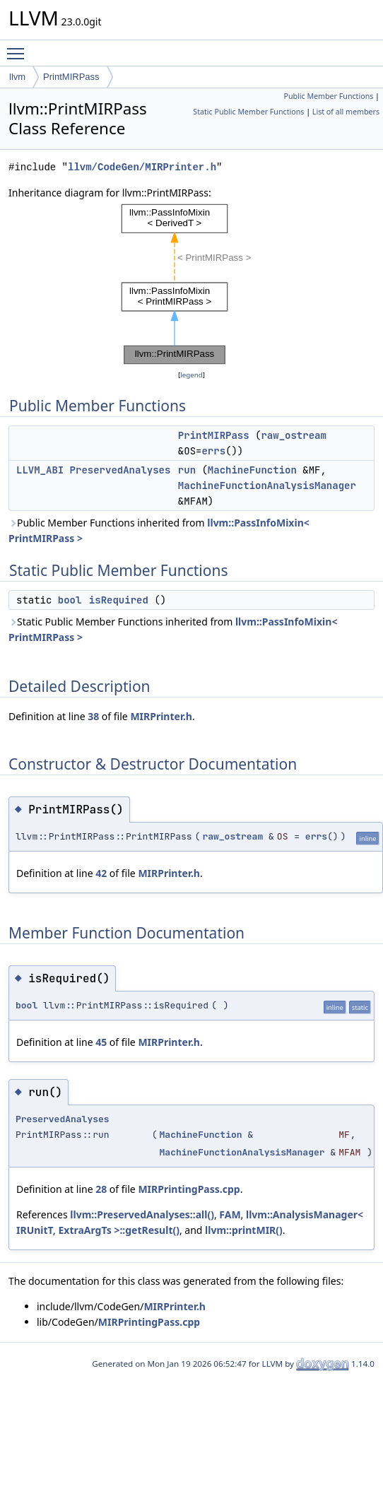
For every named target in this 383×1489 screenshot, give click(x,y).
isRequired (118, 600)
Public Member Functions (328, 96)
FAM (229, 1214)
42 (101, 873)
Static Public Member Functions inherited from (172, 629)
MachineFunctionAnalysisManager (267, 485)
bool (70, 600)
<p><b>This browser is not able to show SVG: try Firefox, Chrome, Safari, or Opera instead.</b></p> (191, 284)
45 (101, 1042)
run (187, 470)
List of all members (345, 112)
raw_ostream (293, 435)
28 (101, 1189)
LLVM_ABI (40, 470)
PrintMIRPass (71, 76)
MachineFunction (252, 470)
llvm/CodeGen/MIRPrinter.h (142, 167)
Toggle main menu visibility (19, 47)
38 (93, 716)
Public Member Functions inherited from (159, 530)
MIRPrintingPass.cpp (189, 1189)
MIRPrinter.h (161, 716)
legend (191, 374)
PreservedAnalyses (120, 470)
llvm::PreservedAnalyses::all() (142, 1214)
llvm (17, 76)
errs (213, 451)
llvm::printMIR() (244, 1230)
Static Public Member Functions (248, 112)
